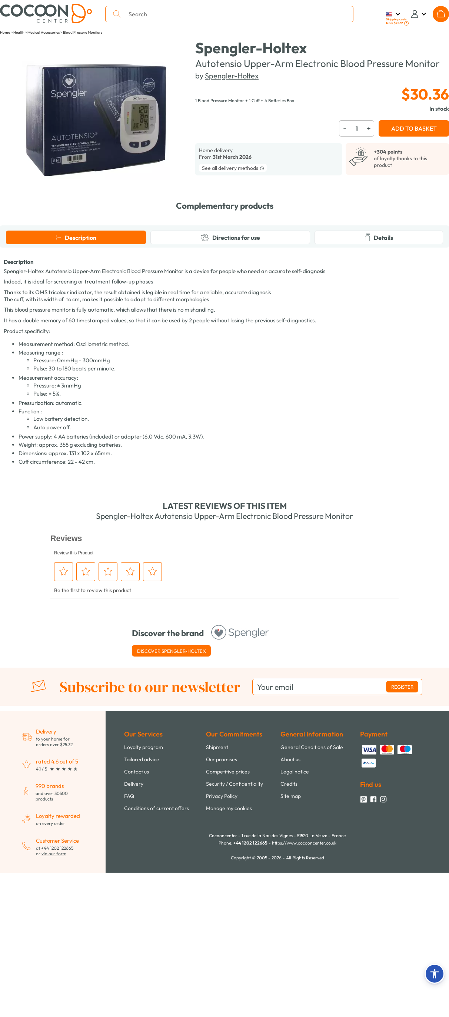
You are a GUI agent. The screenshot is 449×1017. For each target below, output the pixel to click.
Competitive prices (228, 912)
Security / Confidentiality (234, 924)
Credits (288, 924)
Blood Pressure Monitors (82, 32)
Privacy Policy (221, 936)
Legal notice (294, 912)
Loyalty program (143, 888)
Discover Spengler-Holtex (171, 792)
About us (290, 900)
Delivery (133, 924)
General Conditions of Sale (311, 888)
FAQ (129, 936)
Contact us (136, 912)
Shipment (217, 888)
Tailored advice (141, 900)
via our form (53, 994)
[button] (435, 974)
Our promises (221, 900)
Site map (290, 936)
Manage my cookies (229, 949)
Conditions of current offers (156, 949)
